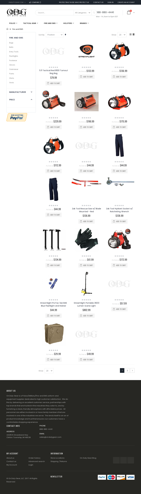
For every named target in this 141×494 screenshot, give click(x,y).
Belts (11, 47)
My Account (11, 465)
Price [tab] (12, 99)
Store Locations (57, 458)
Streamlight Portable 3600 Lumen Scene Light (86, 304)
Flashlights (13, 56)
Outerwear (13, 69)
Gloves (12, 65)
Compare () (35, 2)
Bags (11, 42)
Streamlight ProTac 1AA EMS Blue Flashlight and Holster (53, 304)
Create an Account (126, 2)
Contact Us (98, 2)
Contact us (11, 461)
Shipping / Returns (59, 461)
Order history (34, 458)
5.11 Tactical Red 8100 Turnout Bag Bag (53, 72)
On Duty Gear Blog (88, 458)
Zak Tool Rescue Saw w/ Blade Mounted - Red (86, 210)
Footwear (13, 60)
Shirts (11, 78)
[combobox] (66, 12)
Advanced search (37, 461)
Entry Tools (13, 51)
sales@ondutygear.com (50, 437)
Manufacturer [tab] (17, 92)
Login (31, 465)
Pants (11, 73)
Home (7, 29)
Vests (11, 82)
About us (10, 458)
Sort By (41, 34)
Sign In (110, 2)
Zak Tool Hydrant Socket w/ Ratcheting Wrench (119, 210)
